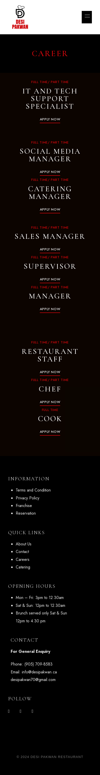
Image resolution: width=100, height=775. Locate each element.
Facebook (9, 711)
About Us (23, 544)
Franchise (24, 506)
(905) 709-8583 (38, 664)
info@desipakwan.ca (39, 672)
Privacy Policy (27, 498)
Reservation (26, 513)
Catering (23, 567)
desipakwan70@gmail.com (33, 680)
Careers (22, 559)
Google (33, 711)
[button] (50, 119)
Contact (22, 552)
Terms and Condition (33, 490)
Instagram (21, 711)
